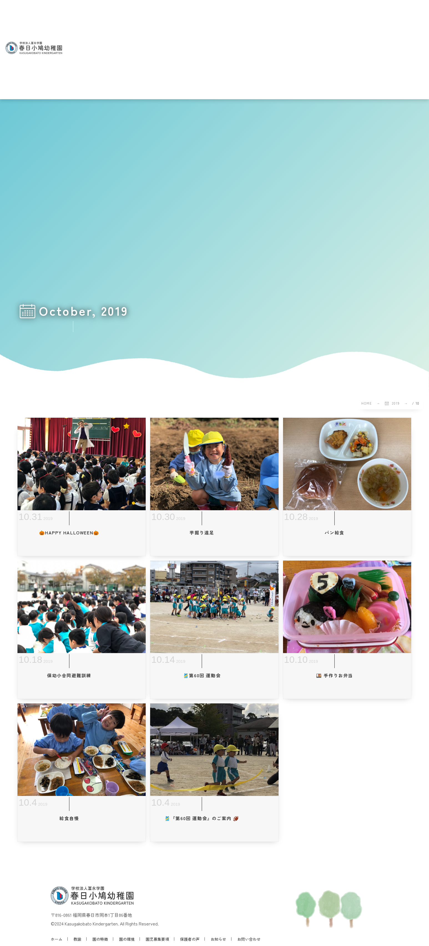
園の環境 (127, 939)
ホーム (56, 939)
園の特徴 (100, 939)
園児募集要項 (157, 939)
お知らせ (218, 939)
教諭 (77, 939)
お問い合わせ (249, 939)
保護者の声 (190, 939)
